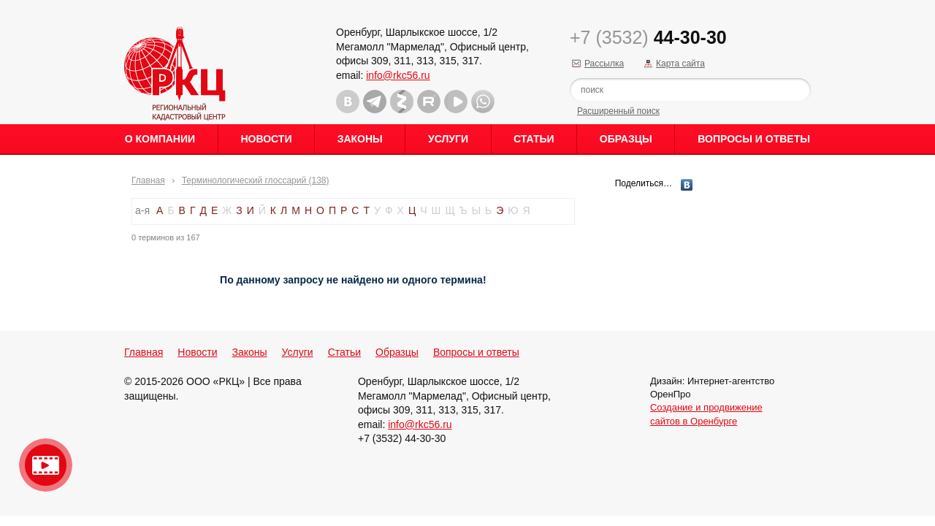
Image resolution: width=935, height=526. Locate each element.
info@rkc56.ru (398, 75)
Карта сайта (680, 63)
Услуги (448, 139)
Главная (148, 180)
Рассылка (604, 63)
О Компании (160, 139)
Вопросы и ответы (754, 139)
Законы (360, 139)
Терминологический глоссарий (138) (255, 180)
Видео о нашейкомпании (45, 465)
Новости (265, 139)
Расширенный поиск (618, 111)
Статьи (534, 139)
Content (922, 231)
